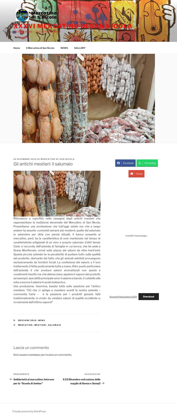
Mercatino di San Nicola (58, 159)
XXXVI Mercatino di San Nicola (73, 26)
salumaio (54, 325)
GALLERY (80, 48)
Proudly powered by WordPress (29, 411)
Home (16, 48)
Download (148, 296)
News (41, 320)
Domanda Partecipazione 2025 (123, 297)
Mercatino (25, 325)
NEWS (64, 48)
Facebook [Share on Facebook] (125, 163)
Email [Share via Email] (136, 173)
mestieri (40, 325)
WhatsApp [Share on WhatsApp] (147, 163)
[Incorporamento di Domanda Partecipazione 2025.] (137, 236)
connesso (34, 354)
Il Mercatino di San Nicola (40, 48)
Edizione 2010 (27, 320)
